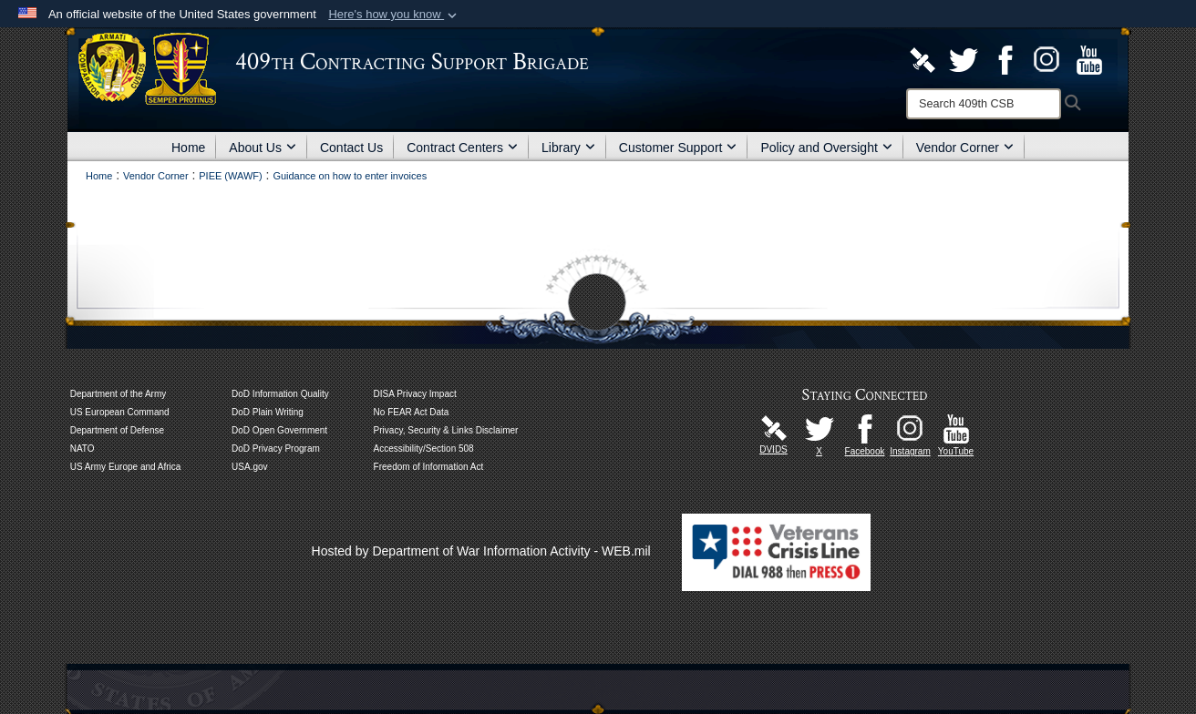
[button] (394, 14)
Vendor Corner (965, 147)
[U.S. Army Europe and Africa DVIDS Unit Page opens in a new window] (922, 59)
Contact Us (351, 147)
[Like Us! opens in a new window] (1005, 59)
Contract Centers (462, 147)
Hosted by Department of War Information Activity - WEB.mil (481, 551)
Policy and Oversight (826, 147)
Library (568, 147)
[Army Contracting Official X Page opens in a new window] (963, 59)
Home (188, 147)
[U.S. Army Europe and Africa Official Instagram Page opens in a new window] (1047, 59)
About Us (262, 147)
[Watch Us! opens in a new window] (1089, 59)
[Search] (983, 103)
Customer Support (678, 147)
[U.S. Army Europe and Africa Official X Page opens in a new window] (819, 428)
